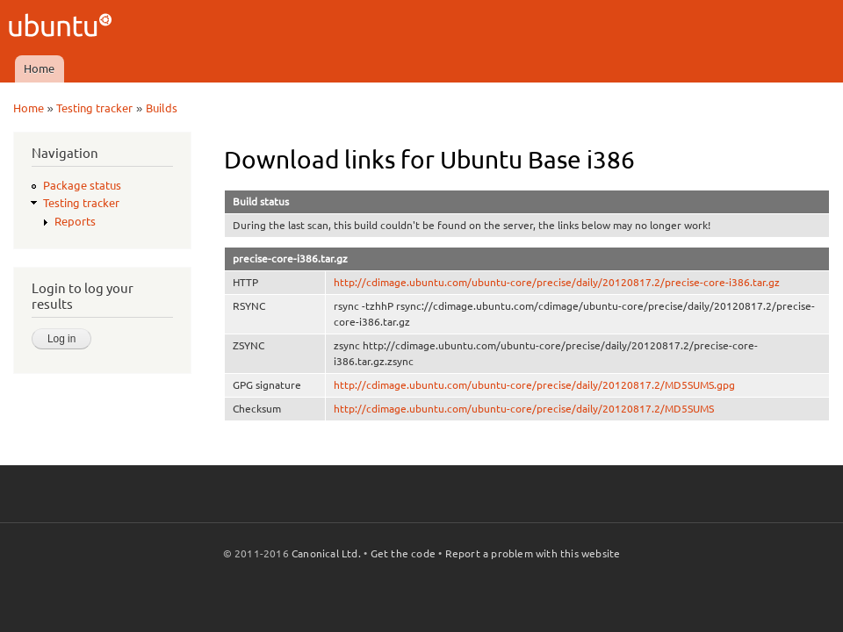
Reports (75, 221)
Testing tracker (94, 108)
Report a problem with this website (533, 553)
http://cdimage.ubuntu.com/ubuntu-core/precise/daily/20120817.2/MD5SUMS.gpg (534, 385)
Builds (161, 108)
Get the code (403, 553)
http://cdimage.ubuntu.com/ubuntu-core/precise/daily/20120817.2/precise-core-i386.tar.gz (557, 282)
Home (39, 68)
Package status (82, 185)
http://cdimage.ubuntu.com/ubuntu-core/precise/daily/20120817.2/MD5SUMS (524, 408)
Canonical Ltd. (326, 553)
